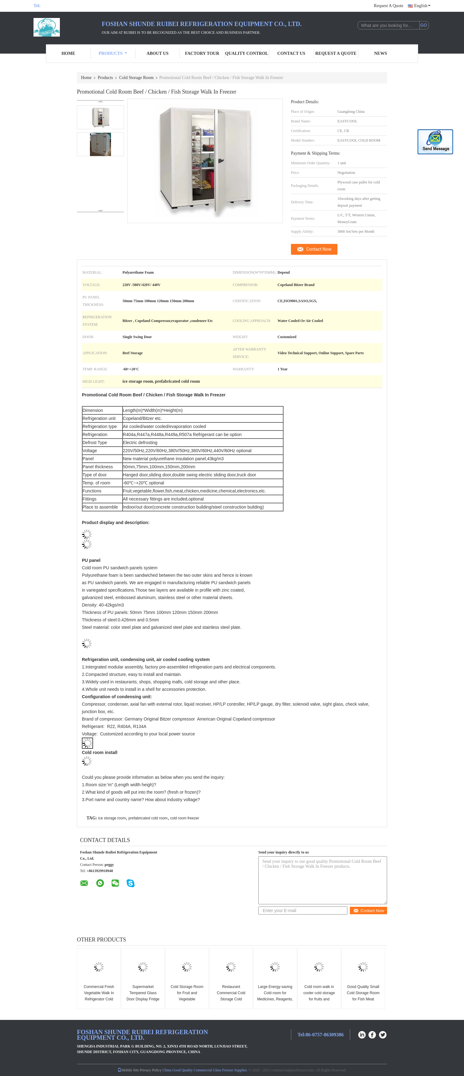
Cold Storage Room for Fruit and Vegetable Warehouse (187, 996)
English (422, 5)
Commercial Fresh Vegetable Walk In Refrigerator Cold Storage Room (99, 996)
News (380, 53)
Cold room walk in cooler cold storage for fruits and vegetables (319, 996)
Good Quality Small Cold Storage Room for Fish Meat (363, 993)
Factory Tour (202, 53)
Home (68, 53)
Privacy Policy (151, 1070)
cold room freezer (184, 818)
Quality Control (246, 53)
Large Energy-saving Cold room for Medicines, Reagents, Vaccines (275, 996)
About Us (157, 53)
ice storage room (112, 818)
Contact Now (319, 249)
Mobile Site (128, 1070)
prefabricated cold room (147, 818)
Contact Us (291, 53)
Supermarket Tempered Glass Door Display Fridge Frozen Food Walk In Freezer (143, 999)
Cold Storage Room (136, 77)
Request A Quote (388, 5)
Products (113, 53)
